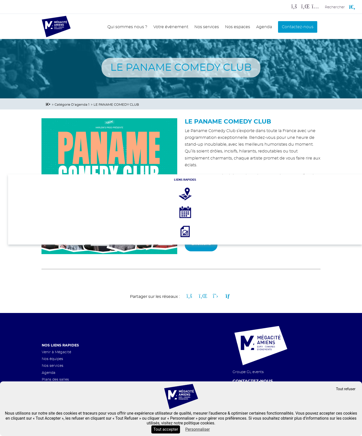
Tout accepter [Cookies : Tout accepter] (165, 429)
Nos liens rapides (60, 345)
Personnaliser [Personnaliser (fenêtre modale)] (197, 429)
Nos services (206, 27)
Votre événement (170, 27)
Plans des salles (55, 379)
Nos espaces (237, 27)
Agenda (264, 27)
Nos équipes (52, 359)
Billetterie (201, 244)
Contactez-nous (297, 27)
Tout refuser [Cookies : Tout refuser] (345, 389)
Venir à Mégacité (56, 352)
